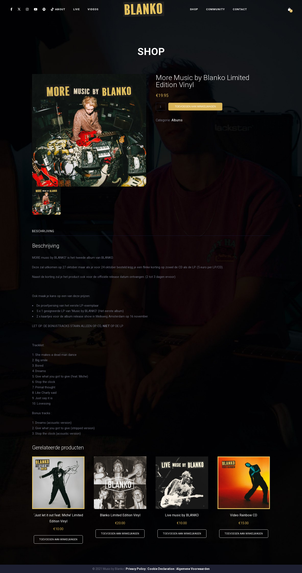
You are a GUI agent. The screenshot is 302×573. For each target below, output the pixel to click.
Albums (176, 120)
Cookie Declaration (160, 568)
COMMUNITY (215, 9)
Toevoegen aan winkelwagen (195, 106)
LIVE (76, 9)
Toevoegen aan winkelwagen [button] (58, 539)
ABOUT (60, 9)
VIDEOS (93, 9)
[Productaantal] (161, 106)
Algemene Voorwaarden (193, 568)
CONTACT (240, 9)
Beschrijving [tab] (43, 231)
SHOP (194, 9)
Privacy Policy (136, 568)
